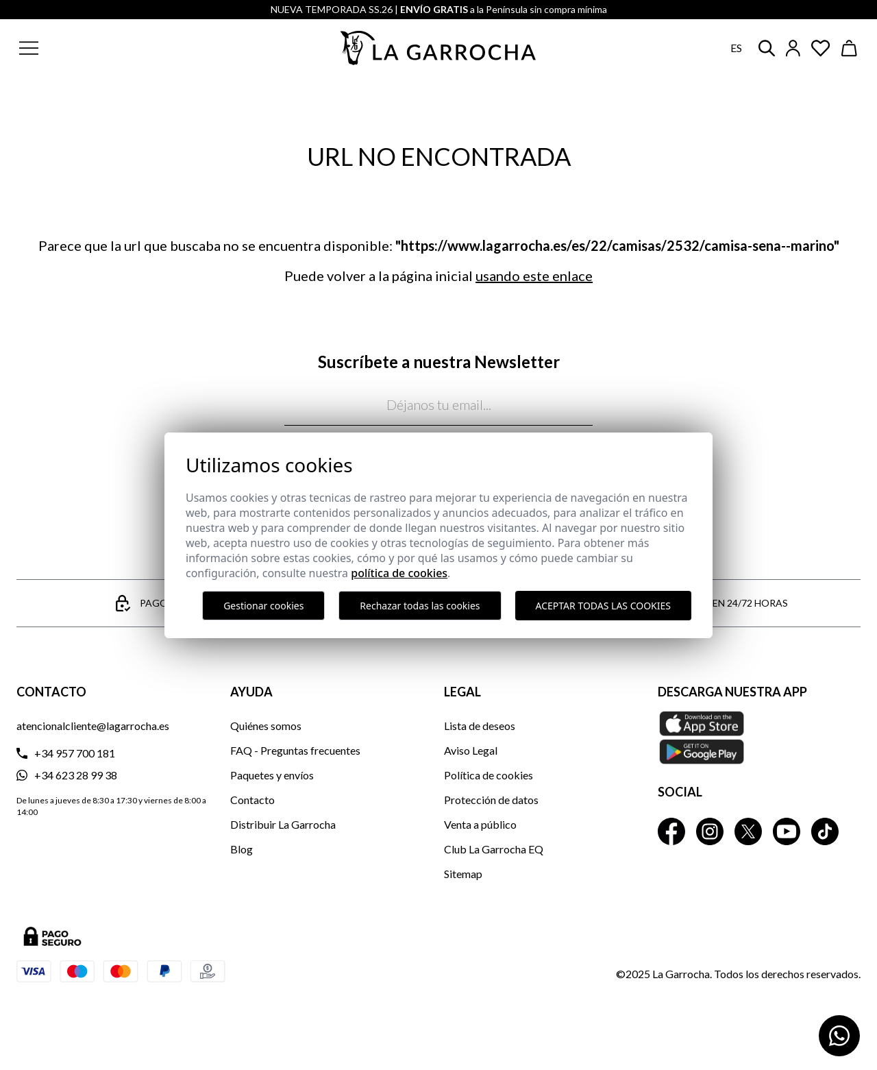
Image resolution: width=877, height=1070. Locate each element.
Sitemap (463, 873)
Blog (241, 848)
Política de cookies (488, 774)
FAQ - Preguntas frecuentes (295, 750)
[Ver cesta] (849, 48)
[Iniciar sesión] (793, 48)
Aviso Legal (470, 750)
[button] (111, 48)
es (736, 47)
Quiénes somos (265, 725)
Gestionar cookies (263, 605)
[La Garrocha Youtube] (786, 831)
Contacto (252, 799)
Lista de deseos (479, 725)
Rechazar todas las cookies (420, 605)
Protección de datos (491, 799)
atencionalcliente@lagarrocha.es (92, 725)
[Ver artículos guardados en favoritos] (820, 48)
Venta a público (480, 824)
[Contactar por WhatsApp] (839, 1035)
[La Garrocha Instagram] (710, 831)
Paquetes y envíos (272, 774)
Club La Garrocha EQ (493, 848)
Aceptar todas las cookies (603, 605)
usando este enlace (534, 275)
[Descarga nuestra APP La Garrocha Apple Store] (759, 737)
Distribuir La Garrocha (283, 824)
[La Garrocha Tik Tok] (825, 831)
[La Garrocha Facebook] (671, 831)
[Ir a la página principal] (438, 48)
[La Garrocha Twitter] (748, 831)
